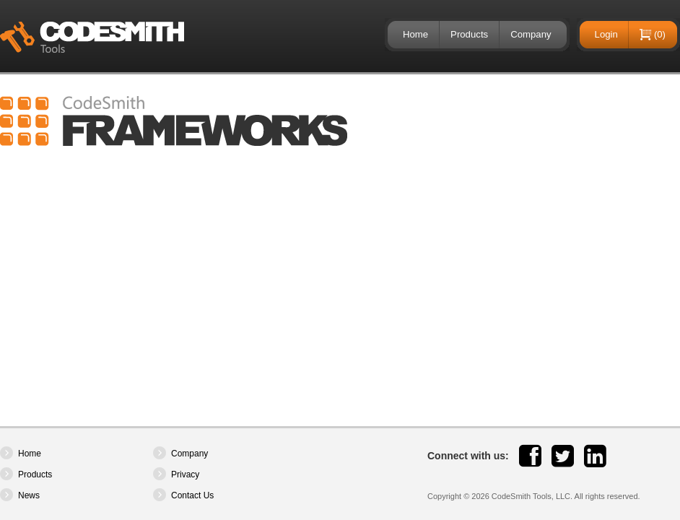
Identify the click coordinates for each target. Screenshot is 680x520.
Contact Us (192, 495)
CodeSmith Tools (92, 37)
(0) (660, 34)
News (29, 495)
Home (415, 34)
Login (606, 34)
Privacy (185, 474)
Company (530, 34)
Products (469, 34)
